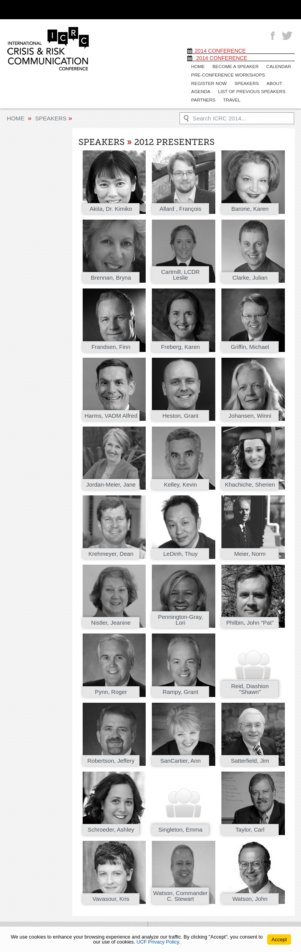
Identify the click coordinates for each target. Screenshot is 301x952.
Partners (203, 99)
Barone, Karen (250, 208)
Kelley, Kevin (180, 483)
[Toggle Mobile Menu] (281, 9)
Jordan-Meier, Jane (111, 483)
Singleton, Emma (180, 829)
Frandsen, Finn (110, 346)
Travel (230, 99)
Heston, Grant (180, 415)
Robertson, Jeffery (111, 760)
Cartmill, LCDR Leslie (180, 274)
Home (197, 66)
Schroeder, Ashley (110, 829)
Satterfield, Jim (250, 760)
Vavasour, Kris (111, 898)
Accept (279, 939)
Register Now (208, 83)
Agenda (200, 91)
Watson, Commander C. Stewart (180, 892)
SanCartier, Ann (180, 760)
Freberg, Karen (180, 346)
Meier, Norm (250, 553)
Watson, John (250, 898)
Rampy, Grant (180, 691)
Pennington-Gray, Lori (180, 619)
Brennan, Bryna (111, 276)
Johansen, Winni (249, 415)
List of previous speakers (249, 91)
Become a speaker (234, 66)
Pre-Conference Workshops (226, 74)
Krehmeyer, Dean (110, 553)
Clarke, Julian (250, 276)
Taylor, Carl (249, 829)
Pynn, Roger (111, 691)
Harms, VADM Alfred (111, 415)
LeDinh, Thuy (180, 553)
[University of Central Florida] (69, 9)
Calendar (276, 66)
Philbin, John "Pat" (250, 622)
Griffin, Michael (250, 346)
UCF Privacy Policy (157, 942)
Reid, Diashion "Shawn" (250, 688)
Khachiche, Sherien (250, 483)
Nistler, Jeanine (111, 622)
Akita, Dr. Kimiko (111, 208)
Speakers (245, 83)
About (271, 83)
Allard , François (180, 208)
